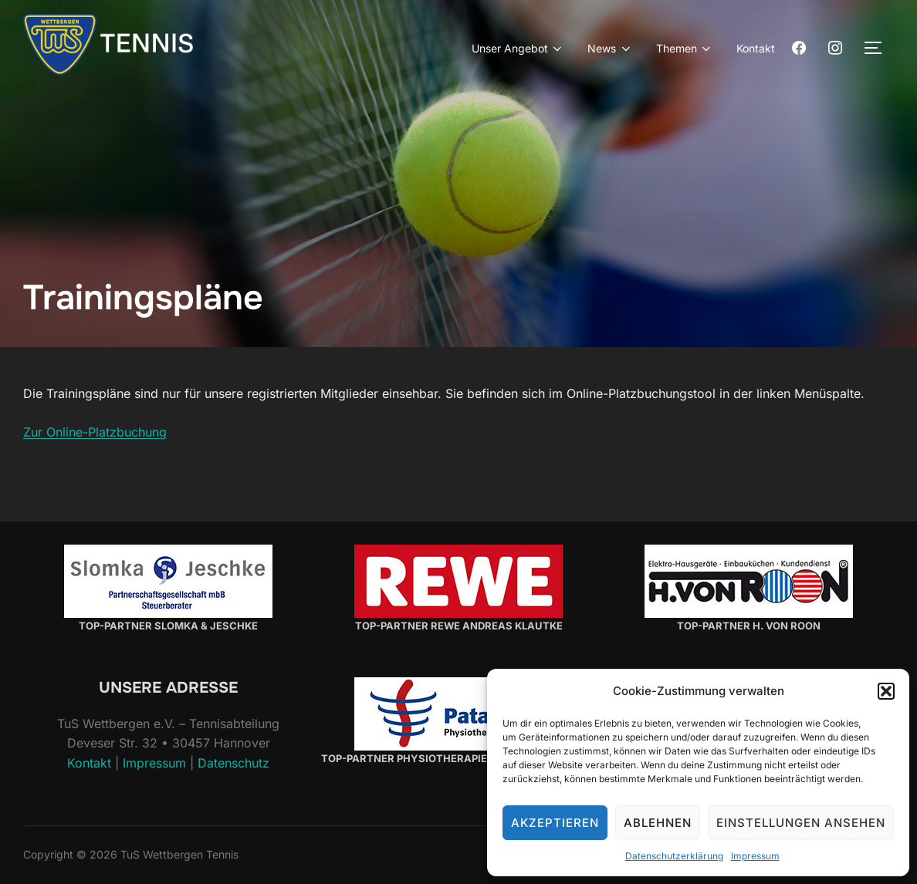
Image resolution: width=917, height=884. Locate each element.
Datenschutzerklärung (674, 856)
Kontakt (755, 48)
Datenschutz (233, 763)
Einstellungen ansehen (800, 822)
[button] (886, 691)
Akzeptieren (555, 822)
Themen (685, 49)
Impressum (755, 856)
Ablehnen (658, 822)
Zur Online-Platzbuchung (95, 432)
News (610, 49)
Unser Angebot (518, 49)
